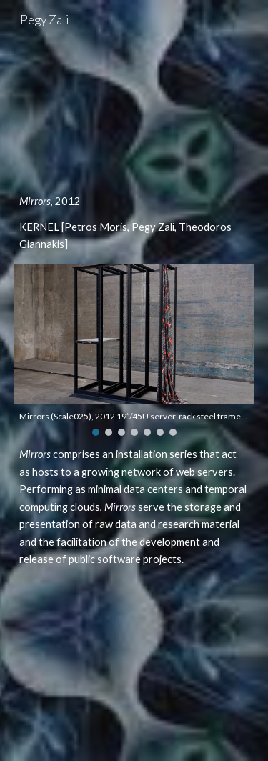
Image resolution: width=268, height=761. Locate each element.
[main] (134, 223)
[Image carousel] (134, 350)
